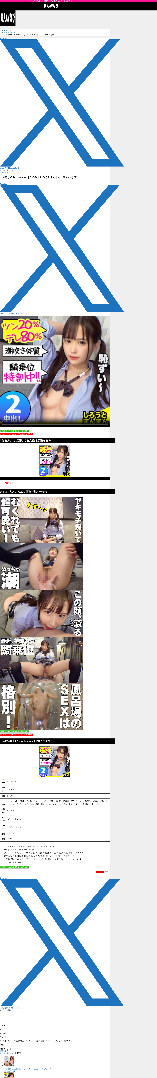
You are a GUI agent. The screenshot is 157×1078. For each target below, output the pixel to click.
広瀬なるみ (4, 172)
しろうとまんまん (6, 170)
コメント (4, 1028)
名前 (1, 1032)
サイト (2, 1039)
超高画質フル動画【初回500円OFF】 (14, 431)
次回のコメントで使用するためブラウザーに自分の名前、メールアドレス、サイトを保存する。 (38, 1043)
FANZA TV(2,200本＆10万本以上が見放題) (16, 434)
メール (2, 1035)
